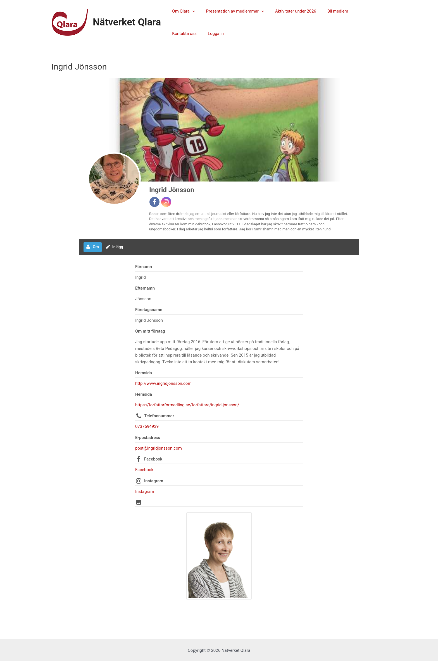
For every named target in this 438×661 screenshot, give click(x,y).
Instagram (153, 480)
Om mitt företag (150, 331)
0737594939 (147, 426)
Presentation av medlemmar (231, 11)
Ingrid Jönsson (171, 190)
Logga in (179, 33)
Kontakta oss (359, 11)
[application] (191, 11)
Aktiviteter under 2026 (288, 11)
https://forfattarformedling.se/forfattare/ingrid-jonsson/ (187, 404)
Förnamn (143, 266)
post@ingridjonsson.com (158, 447)
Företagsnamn (148, 309)
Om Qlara (182, 11)
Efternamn (145, 288)
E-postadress (147, 437)
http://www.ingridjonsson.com (163, 383)
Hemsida (143, 372)
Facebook (153, 458)
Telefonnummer (159, 415)
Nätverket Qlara (127, 22)
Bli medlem (328, 11)
